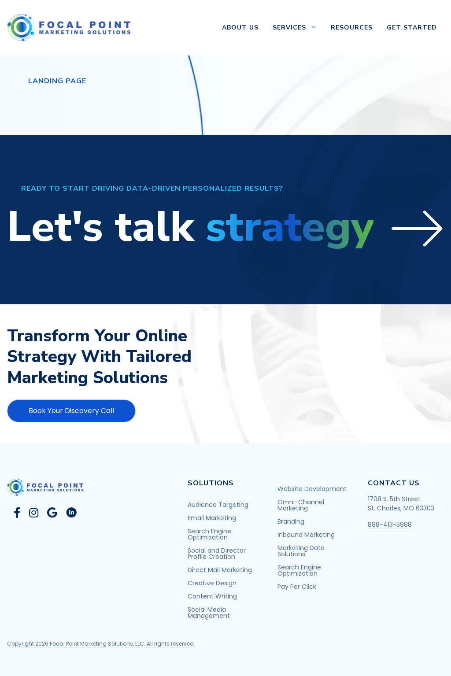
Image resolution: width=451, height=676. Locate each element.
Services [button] (298, 27)
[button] (225, 227)
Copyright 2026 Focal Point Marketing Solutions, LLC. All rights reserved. (101, 643)
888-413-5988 (390, 524)
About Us (240, 27)
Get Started (412, 27)
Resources (352, 27)
